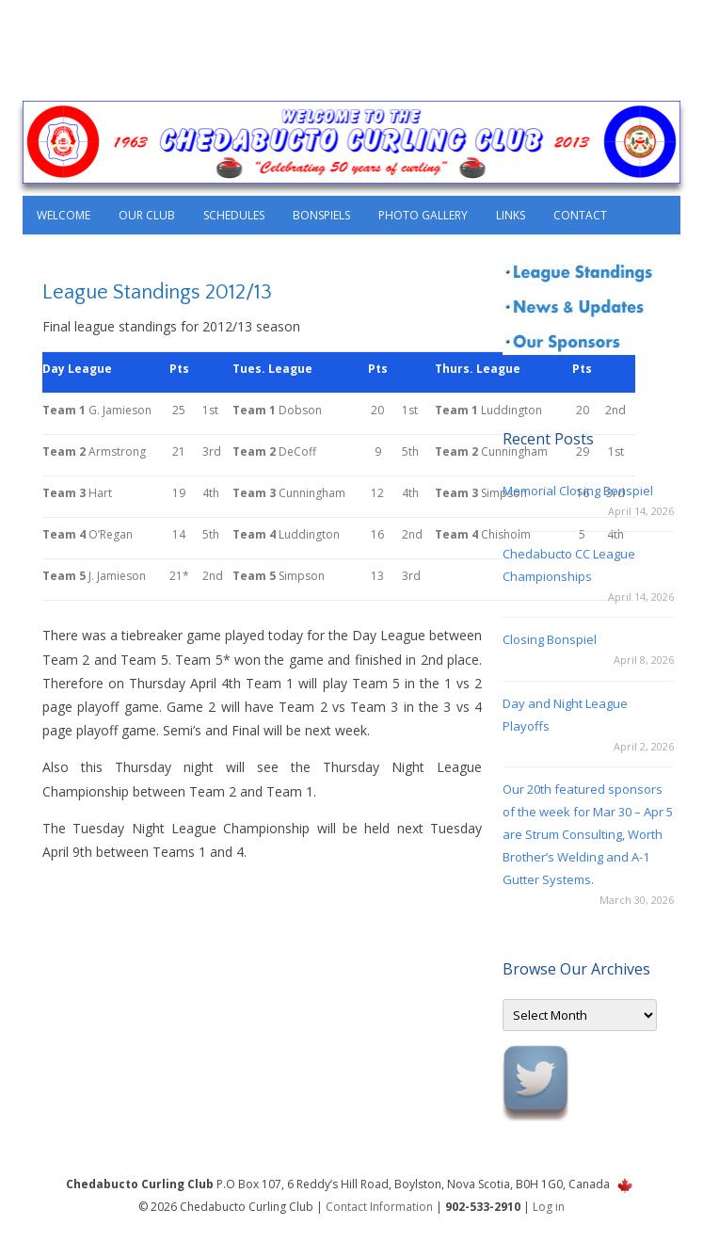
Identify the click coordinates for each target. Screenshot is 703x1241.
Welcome (63, 215)
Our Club (147, 215)
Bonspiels (321, 215)
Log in (549, 1207)
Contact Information (379, 1207)
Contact (580, 215)
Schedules (233, 215)
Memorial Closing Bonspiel (578, 490)
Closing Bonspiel (550, 639)
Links (510, 215)
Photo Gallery (423, 215)
